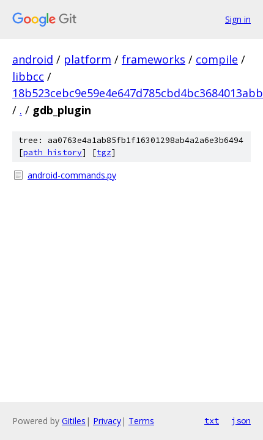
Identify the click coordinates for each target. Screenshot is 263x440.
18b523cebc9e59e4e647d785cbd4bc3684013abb (137, 93)
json (241, 420)
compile (217, 59)
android (32, 59)
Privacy (107, 421)
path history (52, 152)
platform (87, 59)
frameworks (153, 59)
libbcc (28, 76)
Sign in (238, 19)
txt (211, 420)
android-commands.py (72, 175)
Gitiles (74, 421)
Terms (141, 421)
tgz (104, 152)
